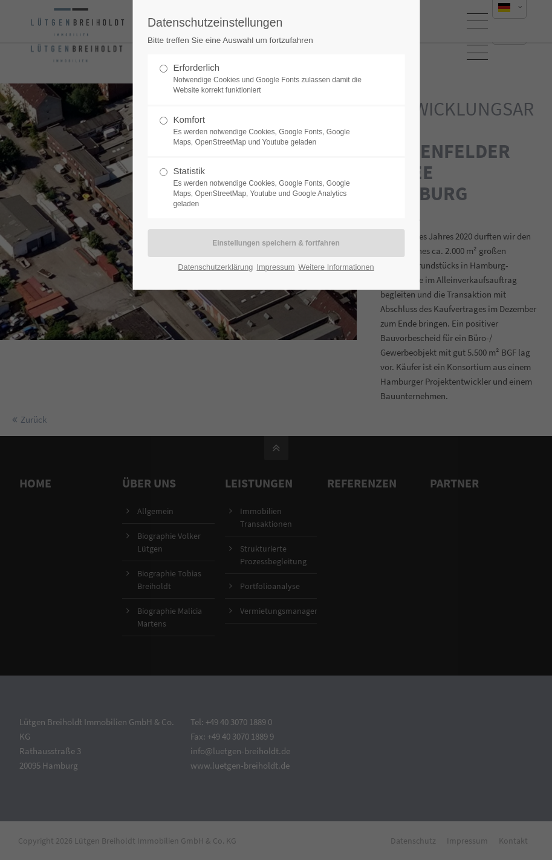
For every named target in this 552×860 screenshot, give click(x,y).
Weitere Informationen (336, 267)
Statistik (271, 187)
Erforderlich (271, 79)
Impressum (275, 267)
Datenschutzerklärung (215, 267)
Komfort (271, 131)
